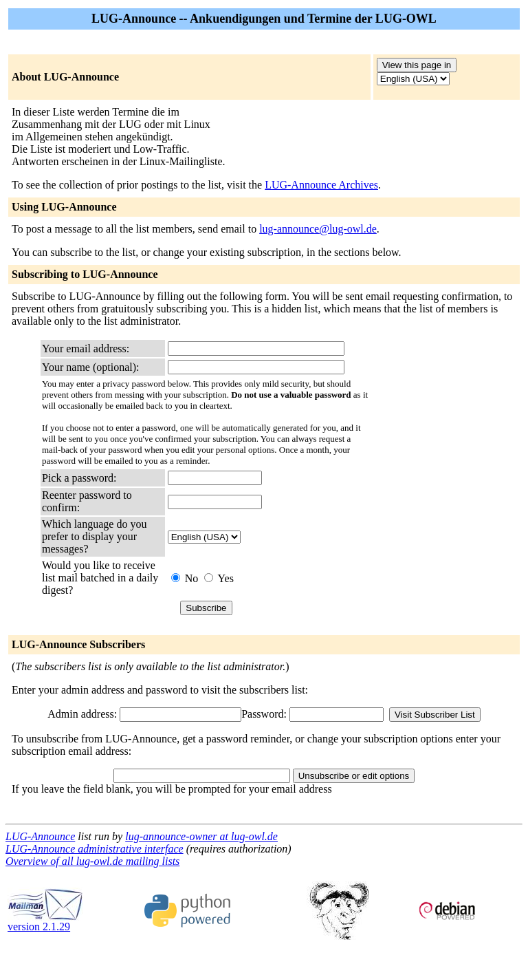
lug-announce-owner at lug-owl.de (201, 836)
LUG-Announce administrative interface (95, 849)
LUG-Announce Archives (321, 185)
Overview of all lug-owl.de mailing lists (92, 861)
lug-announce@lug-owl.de (318, 229)
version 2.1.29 (45, 921)
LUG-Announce (40, 836)
